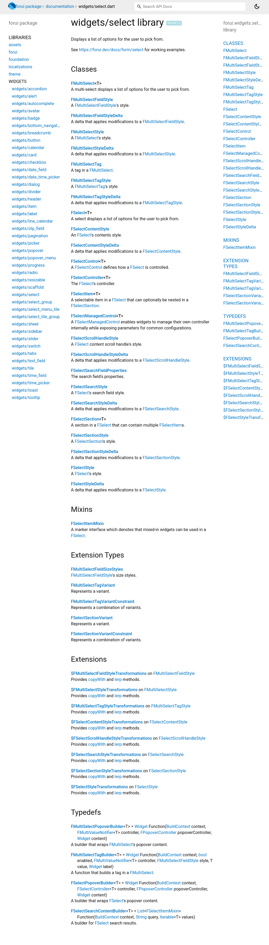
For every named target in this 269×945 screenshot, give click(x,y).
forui (13, 52)
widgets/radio (25, 272)
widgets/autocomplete (33, 103)
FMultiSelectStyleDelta (92, 148)
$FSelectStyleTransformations (99, 786)
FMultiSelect (83, 83)
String (141, 917)
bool (203, 854)
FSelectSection (85, 305)
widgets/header (26, 199)
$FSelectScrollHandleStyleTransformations (111, 738)
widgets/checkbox (29, 162)
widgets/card (24, 155)
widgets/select (25, 294)
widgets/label (24, 213)
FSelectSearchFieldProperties (99, 370)
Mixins (231, 240)
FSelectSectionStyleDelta (94, 451)
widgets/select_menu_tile (35, 309)
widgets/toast (25, 390)
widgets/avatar (26, 110)
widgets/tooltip (26, 397)
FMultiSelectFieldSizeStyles (97, 569)
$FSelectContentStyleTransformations (107, 722)
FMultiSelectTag (86, 164)
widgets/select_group (32, 302)
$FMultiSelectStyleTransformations (104, 689)
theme (14, 74)
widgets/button (26, 140)
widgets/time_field (29, 375)
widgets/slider (25, 338)
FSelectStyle (82, 467)
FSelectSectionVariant (92, 617)
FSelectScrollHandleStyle (94, 338)
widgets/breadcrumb (31, 132)
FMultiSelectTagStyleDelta (96, 196)
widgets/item (24, 206)
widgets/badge (26, 118)
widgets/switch (26, 346)
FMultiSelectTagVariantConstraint (102, 601)
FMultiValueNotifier (95, 832)
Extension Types (236, 263)
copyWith (97, 679)
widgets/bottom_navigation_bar (41, 125)
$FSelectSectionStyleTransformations (106, 770)
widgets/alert (24, 96)
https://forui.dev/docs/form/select (111, 49)
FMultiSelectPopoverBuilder (97, 826)
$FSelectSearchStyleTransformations (106, 754)
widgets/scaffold (28, 287)
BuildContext (178, 826)
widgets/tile (23, 368)
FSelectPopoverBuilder (92, 882)
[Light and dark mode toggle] (257, 6)
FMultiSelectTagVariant (93, 585)
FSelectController (87, 277)
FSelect (78, 212)
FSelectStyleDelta (87, 483)
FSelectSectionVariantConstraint (101, 633)
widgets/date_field (29, 169)
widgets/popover (27, 250)
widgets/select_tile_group (36, 316)
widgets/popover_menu (34, 257)
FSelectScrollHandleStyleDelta (99, 354)
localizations (20, 66)
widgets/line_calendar (32, 221)
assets (15, 44)
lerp (118, 679)
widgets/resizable (28, 279)
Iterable (167, 917)
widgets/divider (26, 191)
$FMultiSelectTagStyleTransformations (107, 706)
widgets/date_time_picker (36, 177)
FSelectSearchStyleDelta (94, 403)
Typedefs (234, 316)
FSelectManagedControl (93, 315)
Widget (141, 826)
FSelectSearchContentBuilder (98, 911)
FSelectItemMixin (87, 523)
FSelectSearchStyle (89, 386)
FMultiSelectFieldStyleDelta (97, 115)
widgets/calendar (28, 147)
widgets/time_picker (31, 382)
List (140, 911)
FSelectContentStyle (90, 229)
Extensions (237, 358)
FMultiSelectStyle (87, 131)
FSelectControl (85, 261)
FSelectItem (82, 293)
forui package (28, 6)
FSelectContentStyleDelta (95, 245)
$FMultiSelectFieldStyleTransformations (109, 673)
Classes (233, 43)
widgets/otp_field (28, 228)
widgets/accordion (29, 88)
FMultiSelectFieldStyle (92, 99)
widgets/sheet (25, 324)
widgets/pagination (30, 235)
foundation (19, 59)
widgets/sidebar (27, 331)
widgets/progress (28, 265)
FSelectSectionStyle (89, 435)
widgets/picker (26, 243)
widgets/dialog (26, 184)
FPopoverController (159, 832)
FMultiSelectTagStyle (91, 180)
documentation (60, 6)
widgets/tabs (24, 353)
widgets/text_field (28, 360)
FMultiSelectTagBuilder (93, 854)
